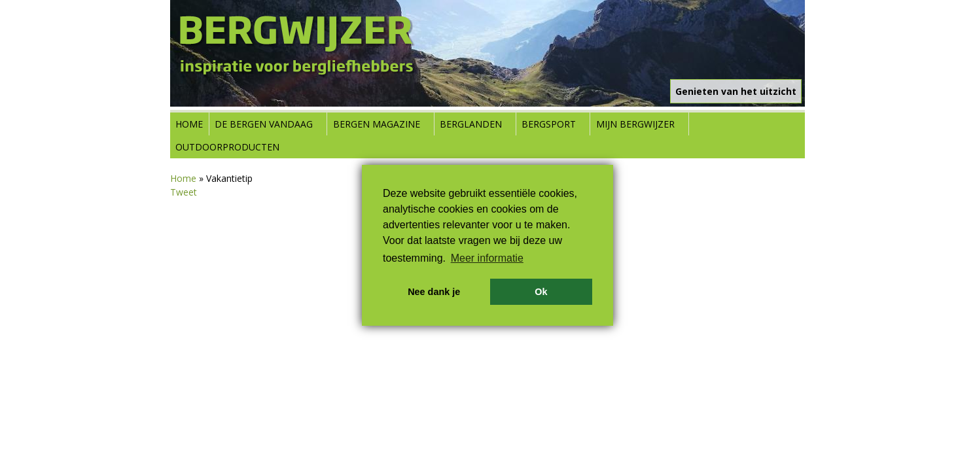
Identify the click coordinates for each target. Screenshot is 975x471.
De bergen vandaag (264, 124)
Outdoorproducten (227, 147)
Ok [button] (541, 292)
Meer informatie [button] (487, 258)
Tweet (183, 192)
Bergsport (549, 124)
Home (189, 124)
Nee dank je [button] (434, 292)
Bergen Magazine (376, 124)
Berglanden (471, 124)
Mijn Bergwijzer (635, 124)
